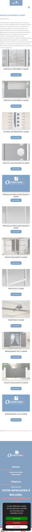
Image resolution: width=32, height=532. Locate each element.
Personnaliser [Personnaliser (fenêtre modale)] (17, 527)
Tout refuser (16, 523)
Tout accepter (17, 518)
